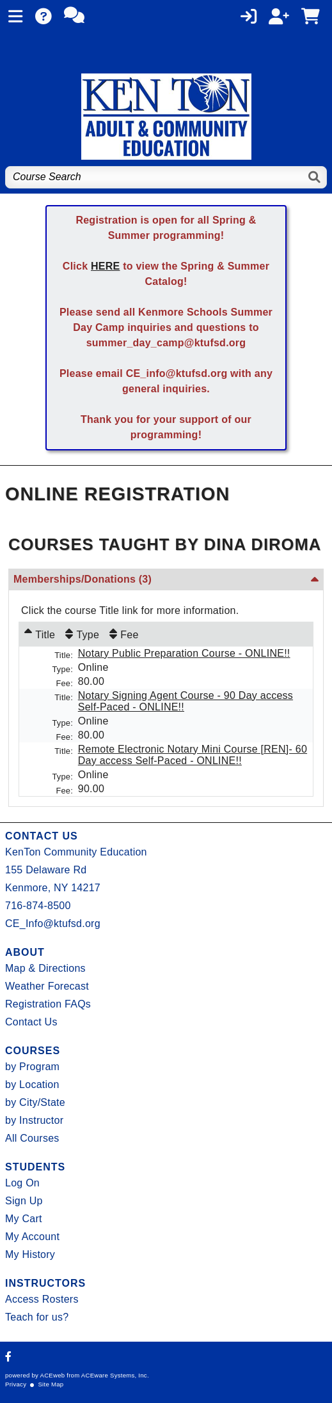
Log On (22, 1182)
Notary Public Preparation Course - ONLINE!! (184, 653)
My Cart (23, 1218)
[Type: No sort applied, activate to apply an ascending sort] (82, 634)
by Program (32, 1066)
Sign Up (24, 1200)
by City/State (35, 1102)
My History (30, 1254)
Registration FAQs (48, 1004)
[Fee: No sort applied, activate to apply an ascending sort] (124, 634)
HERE (105, 266)
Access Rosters (42, 1299)
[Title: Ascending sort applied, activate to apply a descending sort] (39, 634)
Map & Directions (45, 968)
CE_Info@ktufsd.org (52, 923)
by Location (32, 1084)
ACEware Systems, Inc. (115, 1375)
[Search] (315, 177)
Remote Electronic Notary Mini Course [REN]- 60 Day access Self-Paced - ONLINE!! (192, 755)
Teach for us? (36, 1317)
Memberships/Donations (82, 579)
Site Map (50, 1384)
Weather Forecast (47, 986)
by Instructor (34, 1120)
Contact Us (31, 1021)
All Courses (32, 1138)
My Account (32, 1236)
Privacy (15, 1384)
